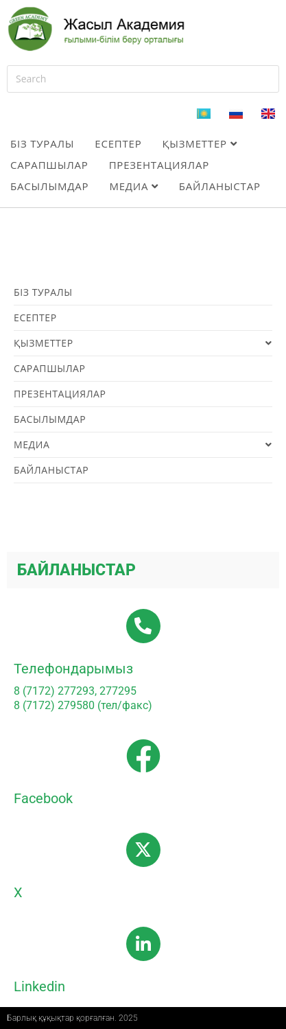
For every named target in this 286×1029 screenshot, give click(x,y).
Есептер (118, 143)
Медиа (133, 186)
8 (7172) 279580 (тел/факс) (83, 705)
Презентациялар (159, 165)
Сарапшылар (49, 165)
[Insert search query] (143, 79)
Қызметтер (200, 143)
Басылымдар (49, 186)
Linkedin (39, 986)
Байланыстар (220, 186)
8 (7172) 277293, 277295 (75, 690)
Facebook (43, 798)
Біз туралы (42, 143)
